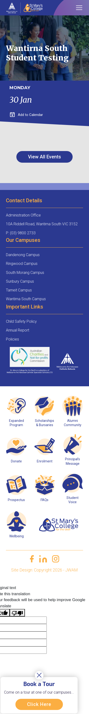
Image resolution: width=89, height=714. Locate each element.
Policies (12, 339)
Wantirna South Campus (26, 299)
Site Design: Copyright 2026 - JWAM (44, 569)
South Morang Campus (25, 272)
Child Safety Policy (21, 321)
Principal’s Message (72, 461)
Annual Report (17, 330)
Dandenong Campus (23, 255)
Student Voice (72, 500)
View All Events (44, 157)
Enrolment (44, 461)
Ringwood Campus (21, 263)
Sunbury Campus (20, 281)
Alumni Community (72, 423)
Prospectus (16, 500)
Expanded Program (16, 423)
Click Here (39, 704)
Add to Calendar (26, 115)
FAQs (44, 500)
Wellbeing (16, 536)
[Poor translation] (17, 613)
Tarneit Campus (19, 290)
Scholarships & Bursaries (44, 423)
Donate (16, 461)
